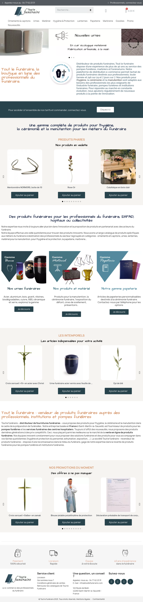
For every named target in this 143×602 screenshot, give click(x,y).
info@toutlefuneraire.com (91, 583)
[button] (2, 44)
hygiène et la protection (49, 239)
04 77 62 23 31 (95, 580)
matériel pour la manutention (15, 239)
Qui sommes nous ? (45, 580)
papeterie (69, 239)
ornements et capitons (108, 236)
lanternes (132, 236)
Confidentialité (99, 599)
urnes (124, 236)
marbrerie (80, 239)
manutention (115, 80)
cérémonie (96, 80)
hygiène (81, 80)
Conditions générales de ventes (51, 583)
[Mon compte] (105, 11)
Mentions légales (83, 599)
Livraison (41, 577)
